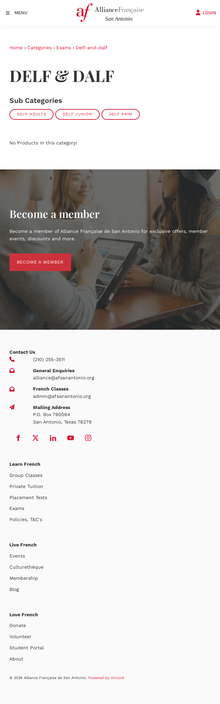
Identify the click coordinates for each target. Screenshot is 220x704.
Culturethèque (26, 567)
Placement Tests (28, 497)
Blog (14, 589)
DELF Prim (120, 114)
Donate (17, 625)
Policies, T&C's (25, 519)
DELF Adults (31, 114)
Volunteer (20, 636)
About (16, 658)
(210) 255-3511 (49, 359)
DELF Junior (77, 114)
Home (16, 47)
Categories (39, 47)
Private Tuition (26, 486)
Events (17, 556)
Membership (23, 578)
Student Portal (26, 647)
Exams (63, 47)
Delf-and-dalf (91, 47)
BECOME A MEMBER (32, 257)
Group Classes (25, 475)
